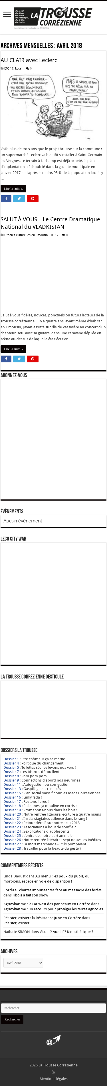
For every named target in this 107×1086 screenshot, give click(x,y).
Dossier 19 (12, 810)
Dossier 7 (11, 772)
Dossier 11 (12, 784)
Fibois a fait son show (30, 895)
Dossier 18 (12, 806)
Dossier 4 (11, 763)
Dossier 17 (12, 801)
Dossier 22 (12, 823)
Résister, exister (16, 923)
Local (18, 68)
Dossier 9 (11, 780)
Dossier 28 (12, 848)
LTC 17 (8, 68)
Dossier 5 (11, 767)
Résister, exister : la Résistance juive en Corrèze (42, 918)
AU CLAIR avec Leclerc (29, 60)
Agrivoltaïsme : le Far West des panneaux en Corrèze (46, 904)
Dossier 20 (12, 814)
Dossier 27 (12, 844)
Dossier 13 (12, 789)
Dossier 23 (12, 827)
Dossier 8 (11, 776)
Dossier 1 (11, 759)
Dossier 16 (12, 797)
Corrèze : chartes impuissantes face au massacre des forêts (52, 890)
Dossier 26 (12, 840)
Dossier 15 (12, 793)
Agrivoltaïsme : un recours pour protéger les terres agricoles (53, 909)
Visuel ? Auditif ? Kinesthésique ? (66, 932)
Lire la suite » (13, 189)
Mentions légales (54, 1079)
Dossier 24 (12, 831)
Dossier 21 (12, 818)
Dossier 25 (12, 835)
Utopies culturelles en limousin (26, 235)
